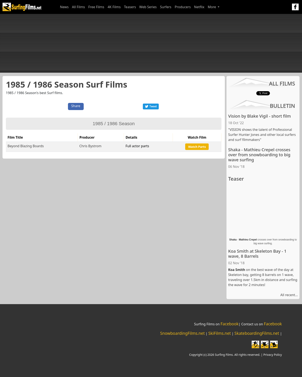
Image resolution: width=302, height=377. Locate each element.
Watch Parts (197, 147)
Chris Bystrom (90, 146)
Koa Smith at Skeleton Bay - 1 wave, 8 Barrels (257, 253)
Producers (183, 7)
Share (75, 106)
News (64, 7)
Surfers (165, 7)
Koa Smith (236, 269)
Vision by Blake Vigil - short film (259, 116)
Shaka (233, 239)
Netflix (199, 7)
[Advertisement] (151, 43)
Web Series (148, 7)
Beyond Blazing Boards (26, 146)
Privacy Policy (272, 355)
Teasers (130, 7)
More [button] (212, 7)
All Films (78, 7)
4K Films (114, 7)
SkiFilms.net (219, 333)
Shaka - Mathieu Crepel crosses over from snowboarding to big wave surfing (259, 155)
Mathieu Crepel (248, 239)
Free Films (96, 7)
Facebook (229, 324)
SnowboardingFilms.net (182, 333)
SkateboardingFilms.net (256, 333)
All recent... (289, 295)
